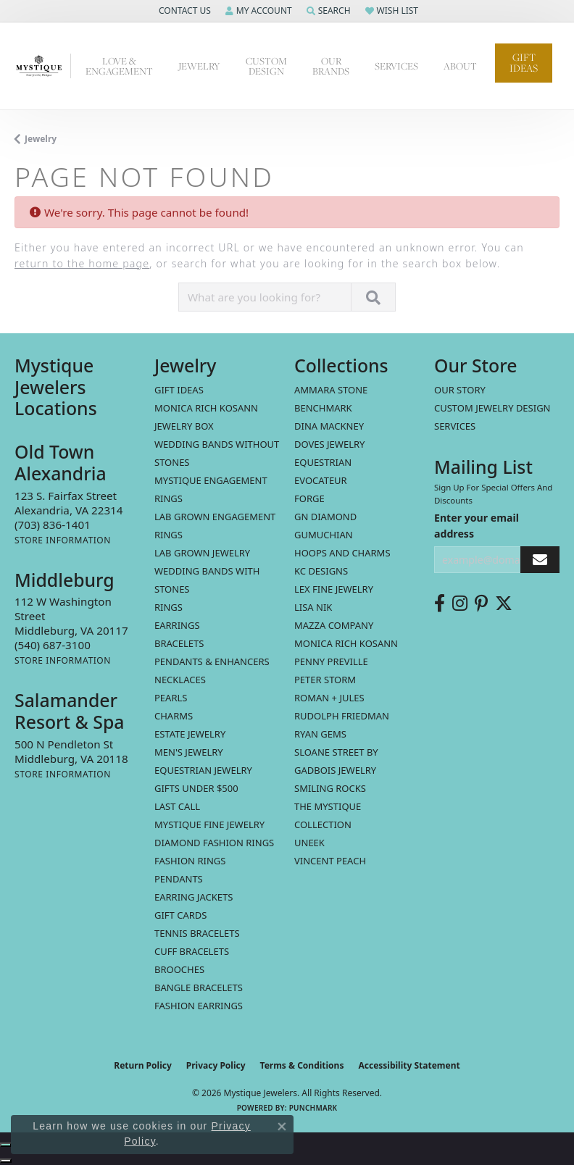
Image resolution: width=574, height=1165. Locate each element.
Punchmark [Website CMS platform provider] (313, 1108)
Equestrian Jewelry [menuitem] (203, 770)
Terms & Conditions (302, 1065)
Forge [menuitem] (309, 498)
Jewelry (41, 139)
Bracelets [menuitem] (179, 643)
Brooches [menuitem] (179, 969)
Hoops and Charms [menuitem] (342, 552)
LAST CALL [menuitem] (177, 806)
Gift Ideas (523, 63)
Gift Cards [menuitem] (180, 915)
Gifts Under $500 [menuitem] (196, 788)
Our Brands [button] (330, 66)
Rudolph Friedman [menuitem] (341, 715)
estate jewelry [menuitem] (189, 733)
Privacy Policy (216, 1065)
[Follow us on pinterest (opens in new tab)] (481, 603)
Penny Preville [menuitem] (331, 661)
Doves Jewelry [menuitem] (329, 444)
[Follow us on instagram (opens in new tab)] (459, 603)
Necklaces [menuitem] (180, 679)
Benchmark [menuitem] (323, 407)
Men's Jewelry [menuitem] (188, 752)
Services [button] (396, 65)
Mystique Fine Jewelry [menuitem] (209, 824)
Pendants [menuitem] (178, 878)
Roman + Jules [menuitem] (329, 697)
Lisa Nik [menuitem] (313, 607)
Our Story (460, 389)
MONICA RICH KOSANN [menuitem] (206, 407)
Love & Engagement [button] (119, 66)
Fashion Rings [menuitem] (189, 860)
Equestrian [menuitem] (323, 462)
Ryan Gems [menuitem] (320, 733)
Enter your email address (476, 525)
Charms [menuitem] (173, 715)
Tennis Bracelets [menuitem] (197, 933)
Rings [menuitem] (168, 607)
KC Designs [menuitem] (321, 570)
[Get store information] (62, 540)
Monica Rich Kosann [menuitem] (346, 643)
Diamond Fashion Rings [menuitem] (214, 842)
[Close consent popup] (282, 1126)
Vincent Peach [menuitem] (330, 860)
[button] (183, 11)
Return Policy (143, 1065)
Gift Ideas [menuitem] (179, 389)
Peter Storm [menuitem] (325, 679)
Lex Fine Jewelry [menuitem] (333, 589)
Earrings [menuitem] (177, 625)
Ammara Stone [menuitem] (330, 389)
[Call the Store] (52, 524)
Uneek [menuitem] (309, 842)
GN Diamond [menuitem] (325, 516)
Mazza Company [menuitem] (333, 625)
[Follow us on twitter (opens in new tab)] (503, 603)
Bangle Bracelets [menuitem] (198, 987)
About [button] (460, 65)
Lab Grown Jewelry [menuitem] (202, 552)
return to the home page (81, 263)
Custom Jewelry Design (492, 407)
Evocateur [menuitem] (320, 480)
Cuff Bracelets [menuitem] (191, 951)
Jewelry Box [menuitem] (184, 426)
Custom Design (266, 66)
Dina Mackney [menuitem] (329, 426)
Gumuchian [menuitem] (323, 534)
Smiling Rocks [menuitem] (330, 788)
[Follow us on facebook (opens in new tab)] (439, 603)
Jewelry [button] (199, 65)
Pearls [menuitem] (170, 697)
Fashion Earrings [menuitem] (198, 1005)
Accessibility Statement (408, 1065)
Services (454, 426)
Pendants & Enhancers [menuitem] (212, 661)
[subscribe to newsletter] (540, 559)
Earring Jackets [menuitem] (193, 896)
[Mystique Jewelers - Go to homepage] (42, 66)
